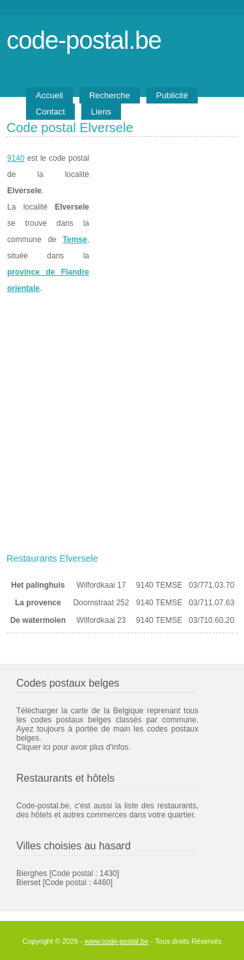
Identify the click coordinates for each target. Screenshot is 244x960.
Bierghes (31, 873)
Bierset (28, 882)
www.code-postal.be (116, 941)
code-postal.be (84, 40)
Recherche (109, 95)
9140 (16, 158)
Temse (75, 239)
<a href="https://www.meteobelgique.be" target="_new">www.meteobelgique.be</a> (163, 224)
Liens (101, 112)
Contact (50, 112)
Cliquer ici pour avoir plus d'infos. (73, 747)
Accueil (49, 95)
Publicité (172, 95)
